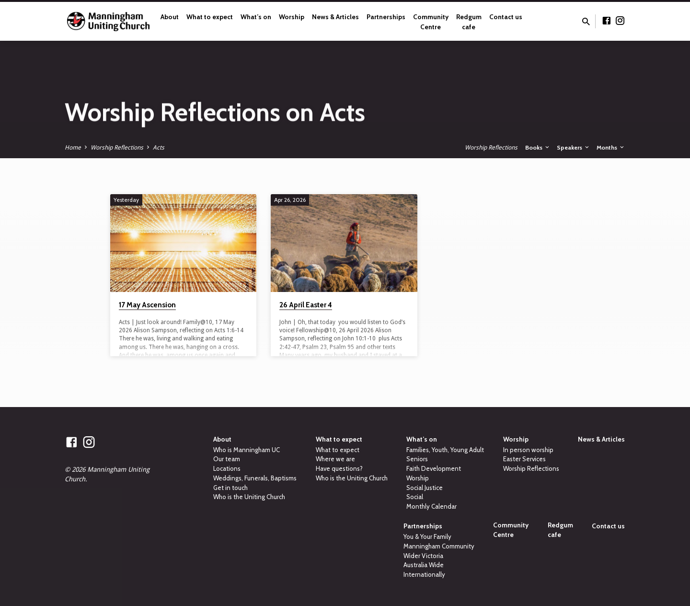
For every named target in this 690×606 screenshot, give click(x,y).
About (170, 17)
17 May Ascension (147, 304)
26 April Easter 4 (305, 304)
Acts (158, 147)
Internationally (424, 574)
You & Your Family (427, 536)
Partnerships (386, 17)
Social (414, 497)
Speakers (573, 147)
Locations (227, 468)
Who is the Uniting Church (249, 497)
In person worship (528, 450)
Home (73, 147)
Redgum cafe (469, 22)
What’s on (256, 17)
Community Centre (430, 22)
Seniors (417, 459)
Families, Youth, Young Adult (445, 450)
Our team (226, 459)
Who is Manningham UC (246, 450)
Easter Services (524, 459)
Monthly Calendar (431, 506)
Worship (291, 17)
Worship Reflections (117, 147)
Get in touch (230, 487)
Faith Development (433, 468)
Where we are (335, 459)
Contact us (505, 17)
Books (538, 147)
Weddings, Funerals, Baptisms (255, 478)
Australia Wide (423, 565)
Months (611, 147)
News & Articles (335, 17)
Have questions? (339, 468)
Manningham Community (438, 546)
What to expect (209, 17)
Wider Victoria (423, 555)
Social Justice (424, 487)
